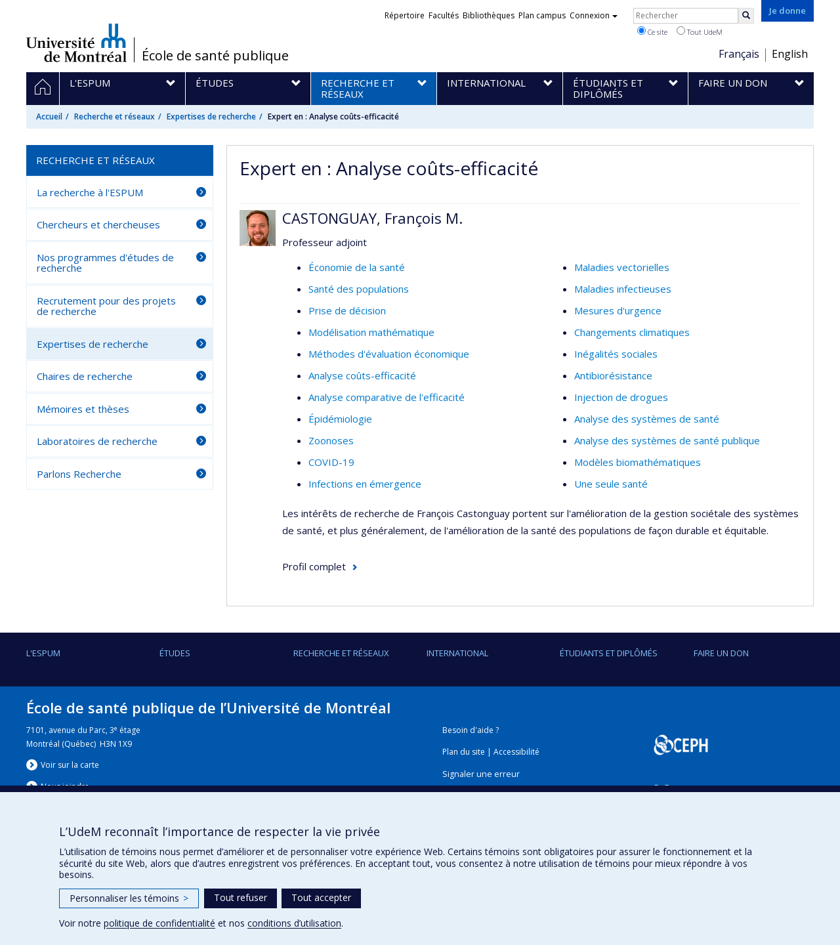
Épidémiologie (340, 418)
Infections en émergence (364, 483)
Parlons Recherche (79, 473)
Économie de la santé (356, 267)
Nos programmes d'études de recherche (105, 263)
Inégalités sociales (616, 353)
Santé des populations (358, 288)
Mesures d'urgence (618, 310)
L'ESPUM (43, 653)
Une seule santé (611, 483)
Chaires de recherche (85, 376)
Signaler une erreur (481, 774)
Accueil (49, 116)
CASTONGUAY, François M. (372, 218)
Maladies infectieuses (622, 288)
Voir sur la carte (70, 764)
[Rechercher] (746, 16)
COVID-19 (331, 462)
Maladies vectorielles (621, 267)
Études (174, 653)
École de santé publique (215, 55)
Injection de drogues (621, 397)
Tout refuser (240, 897)
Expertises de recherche (211, 116)
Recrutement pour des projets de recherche (106, 306)
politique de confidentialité (159, 923)
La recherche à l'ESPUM (90, 192)
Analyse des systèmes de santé (646, 418)
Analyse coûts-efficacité (362, 375)
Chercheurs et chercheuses (98, 224)
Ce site (652, 31)
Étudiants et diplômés (609, 653)
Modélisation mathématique (371, 332)
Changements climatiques (632, 332)
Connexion (594, 15)
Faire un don (721, 653)
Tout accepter (321, 897)
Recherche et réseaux (114, 116)
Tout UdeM (700, 31)
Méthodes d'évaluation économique (388, 353)
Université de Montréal (76, 42)
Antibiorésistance (613, 375)
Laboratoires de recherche (97, 441)
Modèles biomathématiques (637, 462)
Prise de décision (347, 310)
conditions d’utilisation (294, 923)
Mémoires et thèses (83, 408)
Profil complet (314, 566)
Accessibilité (516, 751)
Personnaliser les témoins (129, 898)
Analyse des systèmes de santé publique (667, 440)
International (457, 653)
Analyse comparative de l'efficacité (386, 397)
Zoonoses (331, 440)
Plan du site (463, 751)
